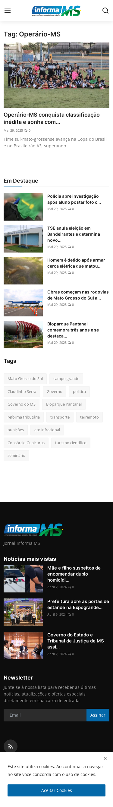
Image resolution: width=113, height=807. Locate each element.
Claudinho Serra (22, 391)
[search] (105, 10)
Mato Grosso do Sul (25, 378)
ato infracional (47, 429)
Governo (54, 391)
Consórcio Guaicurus (26, 442)
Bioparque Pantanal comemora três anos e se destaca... (73, 329)
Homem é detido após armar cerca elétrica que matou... (76, 262)
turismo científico (70, 442)
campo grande (66, 378)
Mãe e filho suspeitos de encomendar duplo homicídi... (74, 574)
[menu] (7, 10)
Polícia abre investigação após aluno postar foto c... (74, 199)
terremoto (89, 417)
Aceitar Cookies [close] (56, 790)
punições (16, 429)
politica (79, 391)
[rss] (10, 746)
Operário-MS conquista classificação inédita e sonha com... (52, 118)
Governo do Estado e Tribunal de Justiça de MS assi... (75, 641)
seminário (16, 455)
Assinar (97, 715)
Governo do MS (22, 404)
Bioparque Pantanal (64, 404)
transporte (60, 417)
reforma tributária (24, 417)
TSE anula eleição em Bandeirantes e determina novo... (73, 234)
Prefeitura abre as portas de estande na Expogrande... (78, 604)
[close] (105, 758)
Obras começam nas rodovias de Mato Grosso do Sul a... (78, 294)
